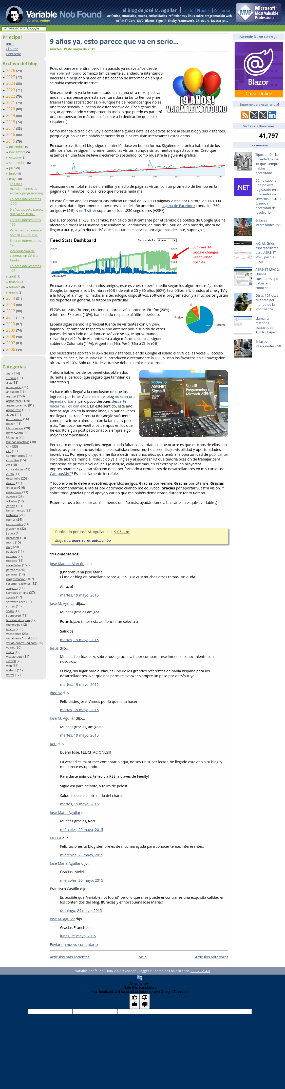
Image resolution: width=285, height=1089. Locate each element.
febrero (15, 287)
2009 (11, 330)
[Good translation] (134, 1001)
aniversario (13, 387)
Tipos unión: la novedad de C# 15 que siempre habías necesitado (267, 163)
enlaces (11, 487)
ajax (9, 382)
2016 (11, 134)
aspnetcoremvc (16, 405)
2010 (11, 324)
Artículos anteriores (211, 957)
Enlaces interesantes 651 (268, 222)
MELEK (55, 838)
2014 (11, 298)
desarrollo (13, 478)
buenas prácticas (17, 442)
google (10, 506)
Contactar (222, 10)
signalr (10, 597)
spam (10, 611)
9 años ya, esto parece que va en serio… (27, 211)
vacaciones (13, 634)
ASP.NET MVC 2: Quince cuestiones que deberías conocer (267, 278)
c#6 (8, 451)
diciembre (17, 146)
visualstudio (14, 656)
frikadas (11, 501)
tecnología (13, 624)
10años (11, 378)
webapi (11, 670)
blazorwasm (14, 433)
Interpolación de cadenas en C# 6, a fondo (24, 255)
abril (13, 276)
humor (10, 519)
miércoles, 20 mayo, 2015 (81, 829)
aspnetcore (14, 401)
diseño (10, 483)
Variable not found (66, 73)
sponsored (13, 615)
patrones (12, 570)
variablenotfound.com (21, 643)
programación (15, 579)
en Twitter (88, 210)
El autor (203, 10)
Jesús (54, 648)
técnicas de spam (18, 620)
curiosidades (15, 469)
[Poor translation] (145, 1001)
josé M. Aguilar (62, 603)
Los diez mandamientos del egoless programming (26, 188)
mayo (13, 178)
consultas (12, 460)
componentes (15, 455)
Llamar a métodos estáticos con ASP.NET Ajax (265, 325)
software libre (15, 602)
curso (10, 474)
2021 (11, 102)
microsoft (12, 538)
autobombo (14, 419)
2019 (11, 115)
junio (13, 173)
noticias (11, 561)
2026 (11, 70)
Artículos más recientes (69, 957)
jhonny (56, 692)
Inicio (188, 10)
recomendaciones (18, 583)
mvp (9, 547)
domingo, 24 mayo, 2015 (81, 910)
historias (12, 515)
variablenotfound (18, 638)
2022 (11, 96)
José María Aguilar (65, 812)
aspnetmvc (13, 410)
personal (12, 574)
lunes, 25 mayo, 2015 (78, 935)
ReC (53, 743)
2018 (11, 122)
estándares (13, 492)
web (9, 666)
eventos (11, 497)
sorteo (10, 606)
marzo (14, 281)
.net (8, 373)
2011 (11, 317)
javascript (12, 529)
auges (10, 414)
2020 (11, 109)
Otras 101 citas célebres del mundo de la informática (266, 302)
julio (12, 168)
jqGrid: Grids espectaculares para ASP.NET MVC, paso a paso (266, 252)
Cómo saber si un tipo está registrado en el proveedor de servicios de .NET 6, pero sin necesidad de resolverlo (268, 196)
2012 (11, 311)
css (8, 465)
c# (7, 446)
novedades (13, 565)
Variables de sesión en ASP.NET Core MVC (27, 232)
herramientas (15, 510)
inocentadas (14, 524)
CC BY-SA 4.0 (200, 970)
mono (10, 542)
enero (14, 292)
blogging (12, 437)
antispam (12, 392)
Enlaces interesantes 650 (268, 343)
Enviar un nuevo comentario (74, 944)
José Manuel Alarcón (67, 563)
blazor (10, 424)
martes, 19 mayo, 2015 (79, 595)
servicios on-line (17, 592)
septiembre (18, 162)
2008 (11, 336)
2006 (11, 349)
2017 (11, 128)
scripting (12, 588)
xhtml (10, 675)
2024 (11, 83)
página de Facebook (178, 205)
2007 (11, 343)
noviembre (17, 152)
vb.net (10, 647)
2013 (11, 304)
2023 (11, 90)
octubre (15, 157)
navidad (11, 551)
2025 (11, 77)
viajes (10, 652)
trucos (10, 629)
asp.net (11, 396)
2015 (11, 141)
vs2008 (11, 661)
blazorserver (14, 428)
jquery (10, 533)
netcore (11, 556)
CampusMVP (60, 473)
